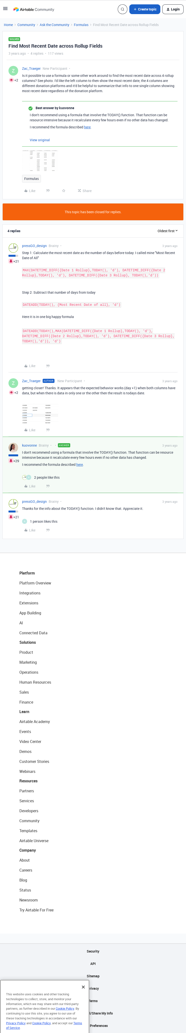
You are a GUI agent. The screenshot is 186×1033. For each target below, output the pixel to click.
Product (26, 652)
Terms (93, 1000)
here (87, 127)
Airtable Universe (33, 840)
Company (27, 850)
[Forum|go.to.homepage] (33, 9)
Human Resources (35, 682)
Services (26, 800)
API (93, 963)
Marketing (28, 662)
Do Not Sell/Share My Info (93, 1013)
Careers (25, 870)
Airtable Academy (34, 721)
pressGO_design (34, 245)
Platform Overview (35, 583)
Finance (26, 702)
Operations (28, 672)
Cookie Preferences (93, 1025)
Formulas (81, 24)
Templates (28, 830)
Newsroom (28, 900)
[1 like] (39, 521)
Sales (24, 692)
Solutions (27, 642)
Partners (26, 791)
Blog (23, 880)
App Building (30, 613)
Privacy (93, 988)
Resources (28, 781)
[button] (5, 10)
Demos (25, 751)
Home (8, 24)
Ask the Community (54, 24)
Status (25, 890)
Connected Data (33, 633)
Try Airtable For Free (36, 910)
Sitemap (93, 976)
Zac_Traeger (31, 68)
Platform (27, 573)
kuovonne (29, 445)
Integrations (29, 593)
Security (93, 951)
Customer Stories (34, 761)
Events (25, 731)
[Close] (83, 995)
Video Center (30, 741)
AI (21, 623)
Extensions (28, 603)
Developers (28, 810)
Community (26, 24)
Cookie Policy (65, 1017)
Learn (24, 711)
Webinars (27, 771)
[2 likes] (41, 477)
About (24, 860)
